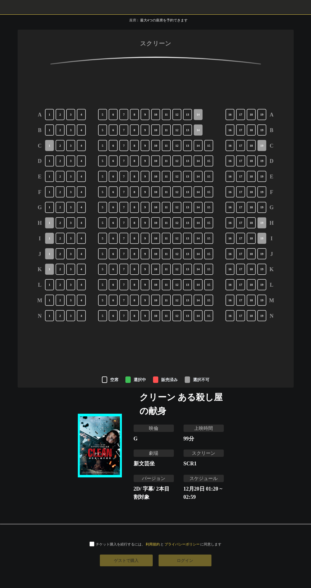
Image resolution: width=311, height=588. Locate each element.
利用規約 (153, 544)
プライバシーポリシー (182, 544)
